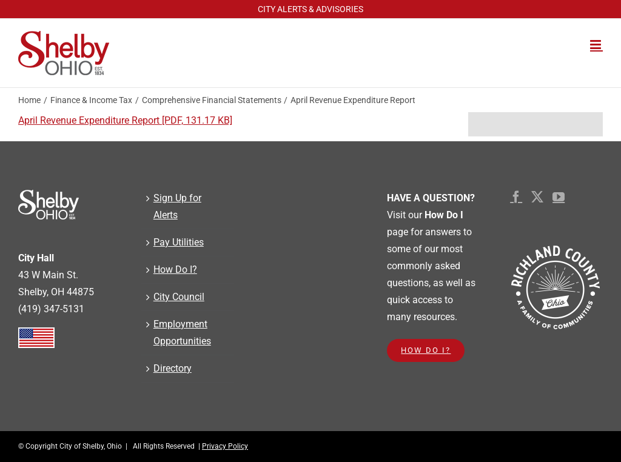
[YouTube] (558, 197)
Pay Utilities (178, 242)
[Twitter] (537, 197)
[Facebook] (516, 197)
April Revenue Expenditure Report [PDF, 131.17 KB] (125, 120)
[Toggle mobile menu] (596, 44)
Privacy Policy (225, 446)
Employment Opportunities (182, 332)
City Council (178, 297)
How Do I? (175, 269)
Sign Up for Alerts (177, 206)
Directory (172, 368)
